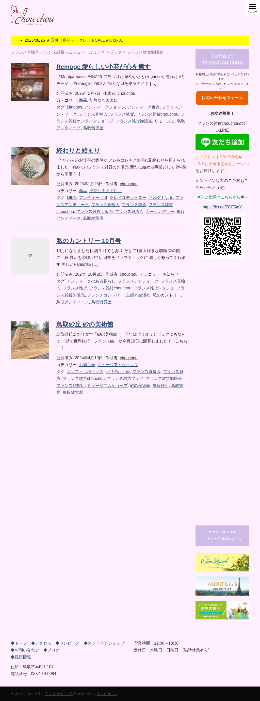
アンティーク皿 (93, 197)
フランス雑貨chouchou (157, 114)
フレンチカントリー (105, 295)
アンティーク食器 (143, 107)
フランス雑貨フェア (125, 378)
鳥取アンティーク (72, 302)
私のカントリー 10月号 (88, 240)
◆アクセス (41, 643)
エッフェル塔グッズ (85, 371)
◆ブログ (51, 650)
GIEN (72, 197)
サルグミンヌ (161, 197)
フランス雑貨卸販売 (134, 121)
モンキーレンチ (58, 694)
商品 (83, 100)
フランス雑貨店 (129, 211)
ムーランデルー (160, 211)
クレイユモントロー (128, 197)
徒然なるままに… (105, 191)
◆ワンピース (67, 643)
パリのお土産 (118, 371)
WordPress (107, 694)
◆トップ (19, 643)
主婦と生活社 (138, 295)
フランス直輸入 (93, 114)
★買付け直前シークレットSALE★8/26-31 (84, 40)
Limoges (74, 107)
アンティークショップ (104, 107)
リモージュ (164, 121)
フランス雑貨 (122, 114)
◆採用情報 (21, 657)
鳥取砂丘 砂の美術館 (84, 324)
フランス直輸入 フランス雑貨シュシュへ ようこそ (58, 52)
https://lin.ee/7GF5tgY (222, 207)
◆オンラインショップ (104, 643)
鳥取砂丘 (161, 385)
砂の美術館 (140, 385)
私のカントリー (167, 295)
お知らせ (170, 274)
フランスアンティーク (138, 281)
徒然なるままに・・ (107, 100)
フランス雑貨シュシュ (154, 288)
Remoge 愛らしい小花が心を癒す (103, 66)
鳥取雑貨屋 (93, 128)
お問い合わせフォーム (222, 98)
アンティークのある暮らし (91, 281)
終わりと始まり (78, 150)
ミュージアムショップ (118, 365)
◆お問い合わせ (25, 650)
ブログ (116, 52)
